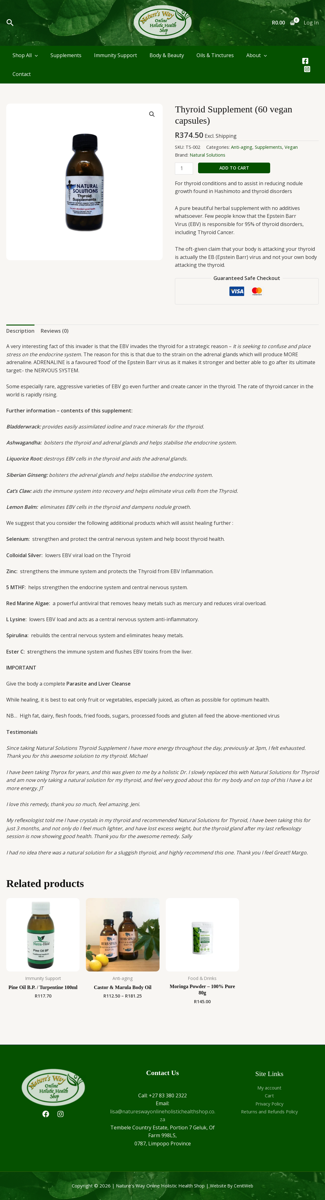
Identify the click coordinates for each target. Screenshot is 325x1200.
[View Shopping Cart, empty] (283, 23)
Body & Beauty (166, 55)
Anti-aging (241, 147)
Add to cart (234, 168)
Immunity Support (115, 55)
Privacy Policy (269, 1103)
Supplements (65, 55)
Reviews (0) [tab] (55, 330)
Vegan (291, 147)
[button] (10, 23)
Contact (22, 74)
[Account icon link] (311, 23)
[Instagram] (307, 69)
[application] (35, 55)
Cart (270, 1095)
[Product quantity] (184, 168)
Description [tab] (20, 330)
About (256, 55)
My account (269, 1087)
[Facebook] (305, 60)
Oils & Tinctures (215, 55)
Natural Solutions (207, 155)
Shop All (25, 55)
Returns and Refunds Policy (269, 1111)
